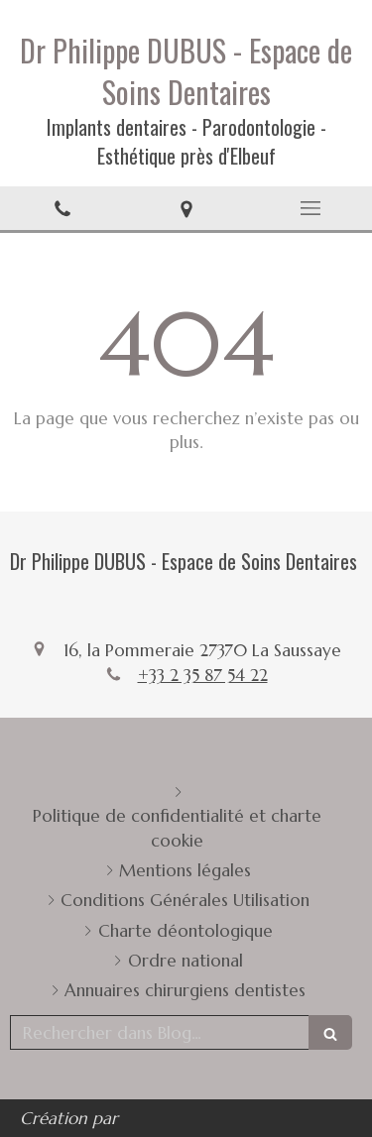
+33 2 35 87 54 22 (203, 675)
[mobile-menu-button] (310, 208)
